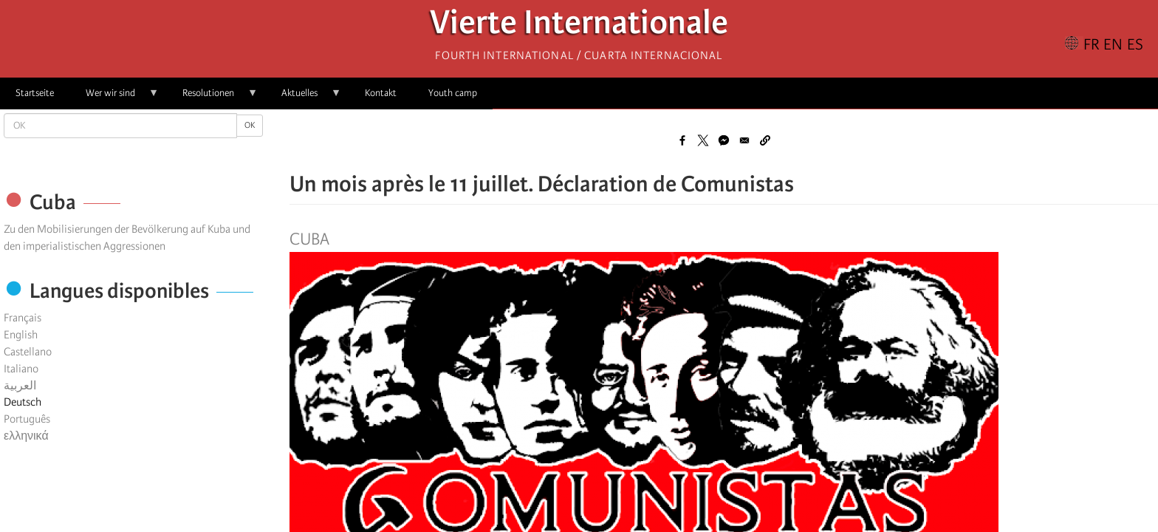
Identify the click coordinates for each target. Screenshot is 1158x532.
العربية (20, 385)
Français (22, 317)
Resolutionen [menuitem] (212, 98)
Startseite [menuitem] (35, 92)
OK (249, 125)
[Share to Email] (744, 140)
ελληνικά (26, 436)
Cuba (309, 239)
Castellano (28, 351)
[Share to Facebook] (682, 140)
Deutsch (22, 402)
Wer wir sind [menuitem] (114, 98)
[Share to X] (703, 140)
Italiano (21, 368)
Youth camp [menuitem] (452, 92)
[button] (765, 140)
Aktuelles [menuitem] (303, 98)
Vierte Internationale (579, 26)
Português (27, 419)
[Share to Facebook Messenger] (723, 140)
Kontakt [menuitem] (381, 92)
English (21, 334)
